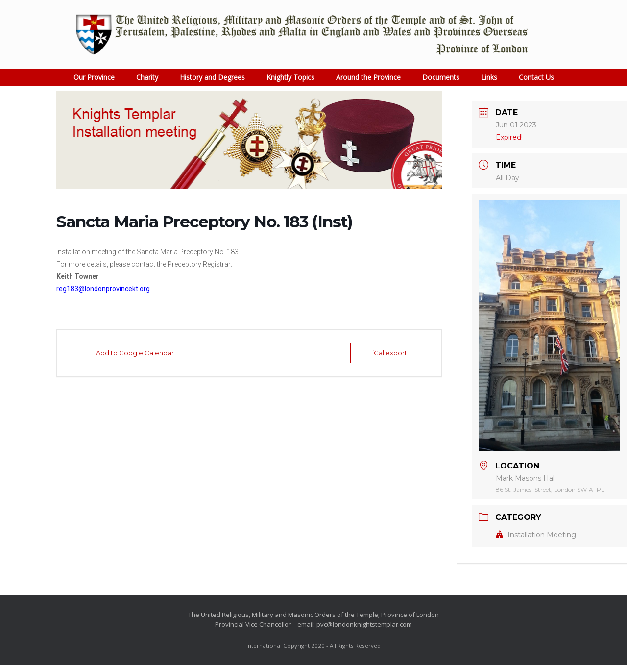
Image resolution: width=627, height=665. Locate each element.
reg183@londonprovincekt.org (103, 289)
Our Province (94, 77)
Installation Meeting (536, 534)
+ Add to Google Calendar (132, 353)
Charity (147, 77)
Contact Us (536, 77)
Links (489, 77)
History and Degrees (212, 77)
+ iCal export (387, 353)
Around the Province (368, 77)
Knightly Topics (290, 77)
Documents (440, 77)
